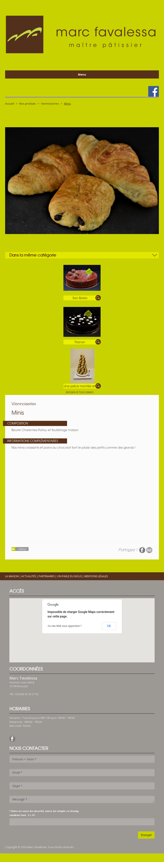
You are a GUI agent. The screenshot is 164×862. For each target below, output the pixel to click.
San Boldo (80, 298)
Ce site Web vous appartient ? (65, 626)
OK (109, 626)
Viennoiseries (50, 103)
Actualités (28, 576)
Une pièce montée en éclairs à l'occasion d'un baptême (80, 386)
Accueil (9, 103)
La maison (12, 576)
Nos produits (27, 103)
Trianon (80, 342)
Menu (82, 74)
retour (22, 549)
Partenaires (46, 576)
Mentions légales (96, 576)
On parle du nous (69, 576)
